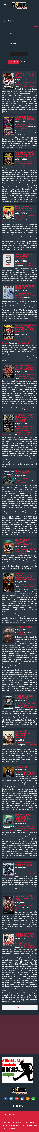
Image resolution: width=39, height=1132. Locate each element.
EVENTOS (19, 1122)
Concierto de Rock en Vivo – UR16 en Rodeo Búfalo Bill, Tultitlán (25, 328)
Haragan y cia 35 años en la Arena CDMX (24, 898)
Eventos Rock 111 (30, 86)
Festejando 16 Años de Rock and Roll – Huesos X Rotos (25, 154)
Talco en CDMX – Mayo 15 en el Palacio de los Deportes (24, 817)
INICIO (4, 1122)
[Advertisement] (19, 1034)
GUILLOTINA (21, 766)
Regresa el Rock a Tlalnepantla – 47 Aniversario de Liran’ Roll (24, 418)
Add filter (13, 62)
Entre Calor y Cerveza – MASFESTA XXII (23, 541)
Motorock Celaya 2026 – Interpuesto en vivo (25, 75)
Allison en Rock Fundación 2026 (23, 863)
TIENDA (4, 1125)
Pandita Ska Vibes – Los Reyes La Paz (25, 934)
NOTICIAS (11, 1122)
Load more (19, 1007)
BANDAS (32, 1122)
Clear (23, 62)
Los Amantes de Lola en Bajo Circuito (23, 256)
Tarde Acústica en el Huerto (24, 286)
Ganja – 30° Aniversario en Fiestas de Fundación (22, 734)
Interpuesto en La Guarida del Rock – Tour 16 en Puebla (25, 367)
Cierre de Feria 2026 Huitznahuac (24, 117)
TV (26, 1122)
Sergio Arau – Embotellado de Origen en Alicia (23, 208)
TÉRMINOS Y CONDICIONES (11, 1129)
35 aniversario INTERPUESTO (22, 472)
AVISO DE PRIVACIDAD (29, 1125)
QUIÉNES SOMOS (14, 1125)
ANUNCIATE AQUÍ (19, 1106)
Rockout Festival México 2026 (24, 696)
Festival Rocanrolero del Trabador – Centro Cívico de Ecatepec (25, 576)
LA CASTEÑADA (23, 627)
